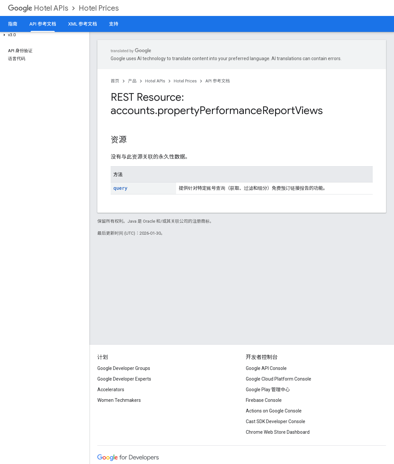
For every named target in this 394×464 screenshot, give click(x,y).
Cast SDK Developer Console (275, 421)
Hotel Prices (99, 8)
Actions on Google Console (274, 410)
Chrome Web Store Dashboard (278, 432)
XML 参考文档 (82, 24)
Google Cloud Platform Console (278, 379)
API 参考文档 (217, 80)
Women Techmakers (119, 400)
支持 (113, 24)
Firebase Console (264, 400)
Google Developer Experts (124, 379)
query (120, 188)
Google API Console (266, 368)
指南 (12, 24)
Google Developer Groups (123, 368)
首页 (115, 80)
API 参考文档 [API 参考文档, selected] (42, 24)
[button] (43, 35)
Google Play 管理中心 (268, 389)
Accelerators (110, 389)
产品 (132, 80)
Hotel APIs (38, 8)
